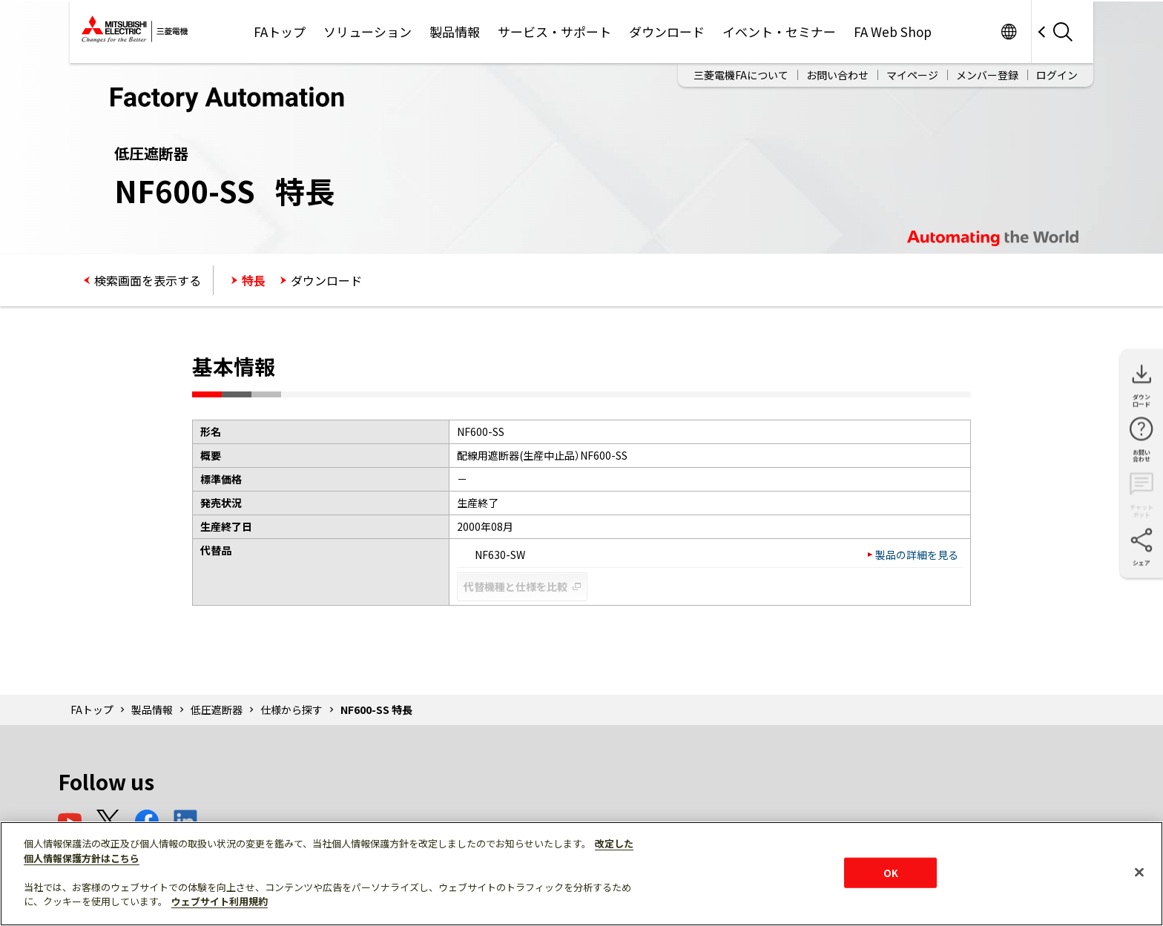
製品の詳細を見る (916, 554)
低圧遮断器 (217, 709)
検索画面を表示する (147, 280)
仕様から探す (291, 709)
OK (890, 872)
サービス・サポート (554, 31)
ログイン (1057, 74)
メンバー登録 (987, 74)
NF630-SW (493, 554)
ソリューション (367, 31)
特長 (254, 280)
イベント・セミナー (779, 31)
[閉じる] (1139, 872)
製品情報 (454, 31)
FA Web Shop (893, 31)
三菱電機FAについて (740, 74)
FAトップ (280, 31)
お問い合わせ (837, 74)
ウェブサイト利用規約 (219, 901)
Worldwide (1008, 31)
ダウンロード (667, 31)
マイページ (912, 74)
